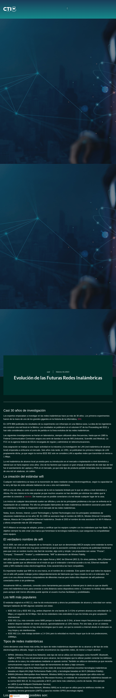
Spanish (15, 696)
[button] (67, 8)
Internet (27, 496)
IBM (79, 419)
